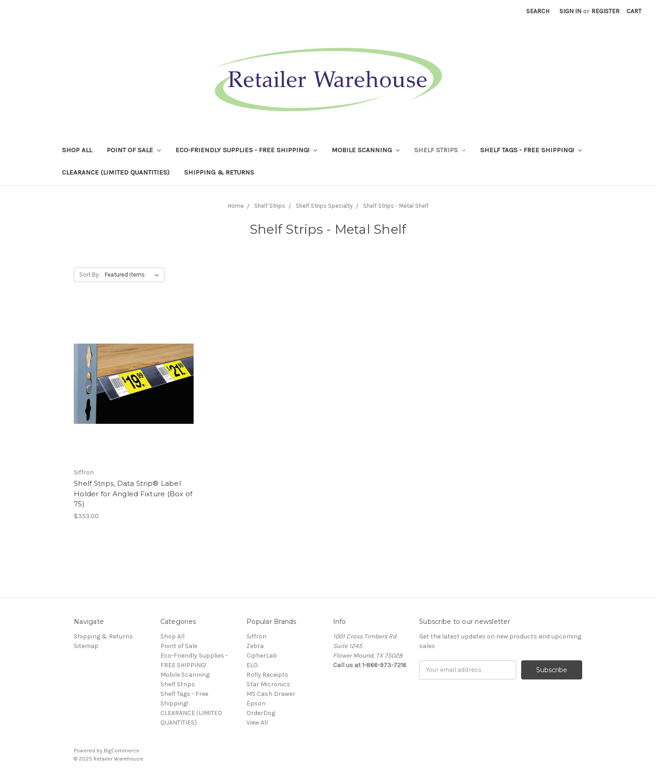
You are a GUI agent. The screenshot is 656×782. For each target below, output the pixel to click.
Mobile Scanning (366, 150)
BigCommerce (121, 750)
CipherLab (261, 655)
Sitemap (86, 646)
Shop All (77, 150)
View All (257, 722)
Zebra (255, 646)
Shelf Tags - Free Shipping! (531, 150)
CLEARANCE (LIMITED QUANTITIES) (115, 172)
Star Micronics (268, 684)
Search (537, 11)
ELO (252, 665)
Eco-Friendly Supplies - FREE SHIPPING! (246, 150)
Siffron (256, 636)
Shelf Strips (440, 150)
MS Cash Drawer (270, 694)
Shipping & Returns (219, 172)
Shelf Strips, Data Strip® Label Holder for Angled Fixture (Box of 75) (133, 493)
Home (236, 205)
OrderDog (260, 713)
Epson (256, 703)
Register (605, 11)
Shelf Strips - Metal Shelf (396, 205)
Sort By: (89, 274)
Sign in (570, 11)
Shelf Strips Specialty (324, 205)
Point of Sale (134, 150)
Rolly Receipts (267, 675)
